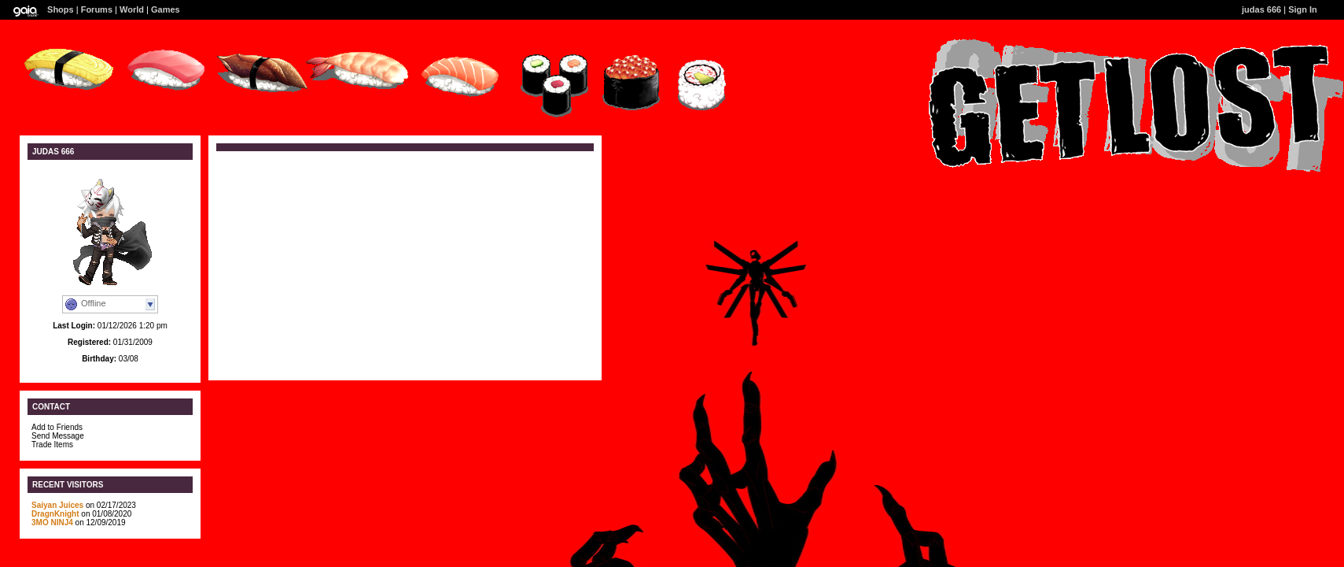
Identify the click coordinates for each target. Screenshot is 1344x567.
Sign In (1302, 9)
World (132, 9)
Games (165, 9)
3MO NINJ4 (52, 522)
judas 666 (1261, 9)
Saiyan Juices (57, 505)
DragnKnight (55, 514)
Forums (96, 9)
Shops (60, 9)
